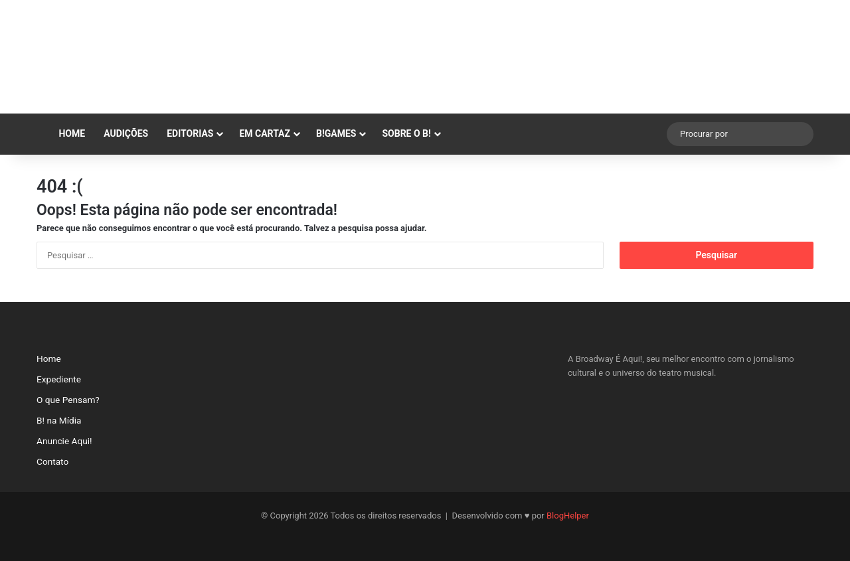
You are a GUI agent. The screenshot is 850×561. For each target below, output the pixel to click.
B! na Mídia (59, 420)
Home (65, 133)
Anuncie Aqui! (64, 441)
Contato (52, 461)
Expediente (59, 379)
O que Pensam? (68, 399)
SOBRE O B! (406, 133)
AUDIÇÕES (126, 133)
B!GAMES (336, 133)
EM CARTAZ (264, 133)
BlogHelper (568, 516)
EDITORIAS (190, 133)
